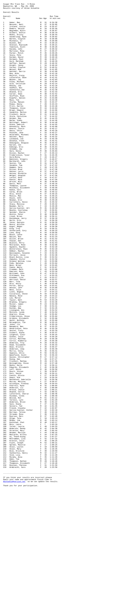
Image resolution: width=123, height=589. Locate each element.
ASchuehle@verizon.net (14, 577)
